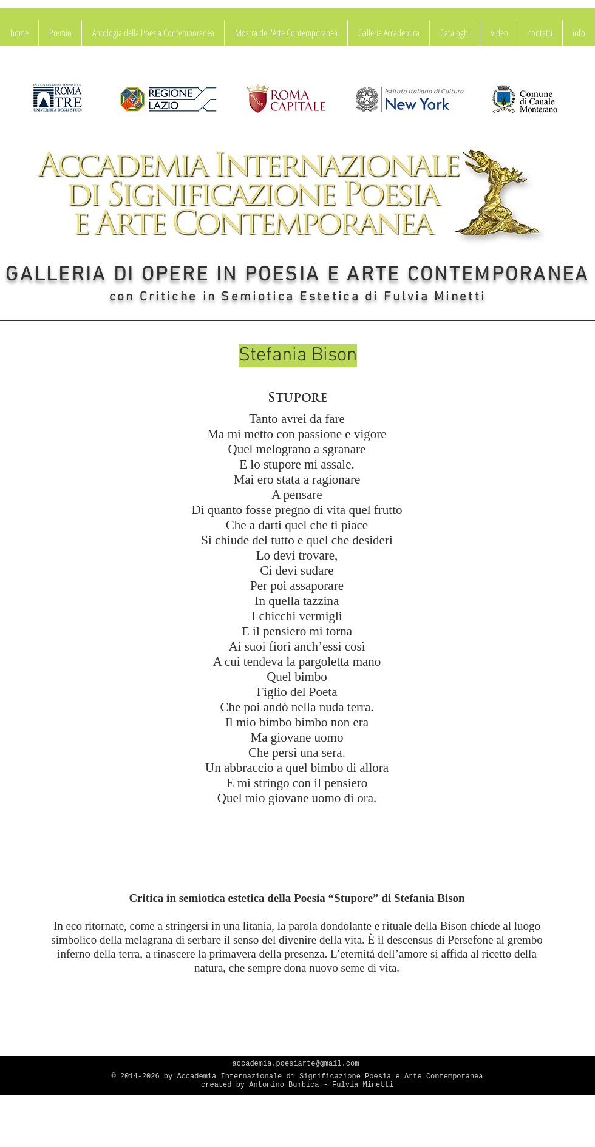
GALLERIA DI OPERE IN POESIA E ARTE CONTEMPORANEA (297, 275)
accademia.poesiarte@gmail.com (296, 1064)
